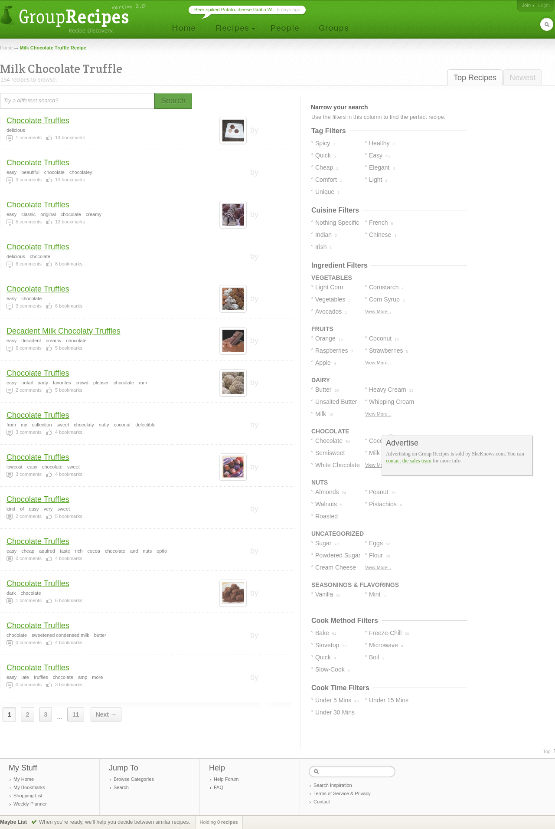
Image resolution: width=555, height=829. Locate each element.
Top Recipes (475, 77)
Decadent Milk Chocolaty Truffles (64, 331)
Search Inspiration (332, 785)
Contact (321, 801)
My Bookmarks (29, 787)
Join (526, 5)
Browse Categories (134, 779)
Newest (522, 77)
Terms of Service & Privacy (341, 793)
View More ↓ (378, 311)
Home (6, 47)
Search (121, 787)
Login (544, 5)
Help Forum (226, 779)
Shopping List (27, 795)
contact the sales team (408, 461)
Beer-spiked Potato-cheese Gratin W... (235, 9)
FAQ (218, 787)
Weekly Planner (30, 803)
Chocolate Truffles (38, 120)
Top (547, 751)
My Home (23, 779)
